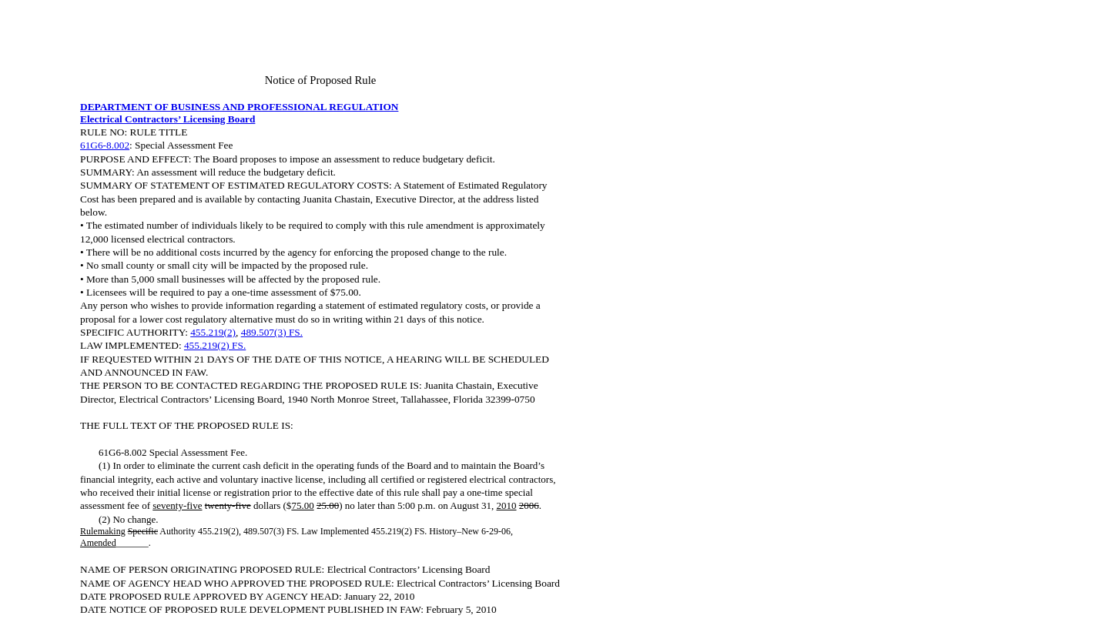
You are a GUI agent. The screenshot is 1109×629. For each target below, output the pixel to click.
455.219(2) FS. (215, 345)
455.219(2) (213, 332)
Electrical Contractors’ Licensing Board (167, 119)
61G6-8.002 (104, 145)
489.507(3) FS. (272, 332)
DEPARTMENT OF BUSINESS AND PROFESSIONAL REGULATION (239, 106)
